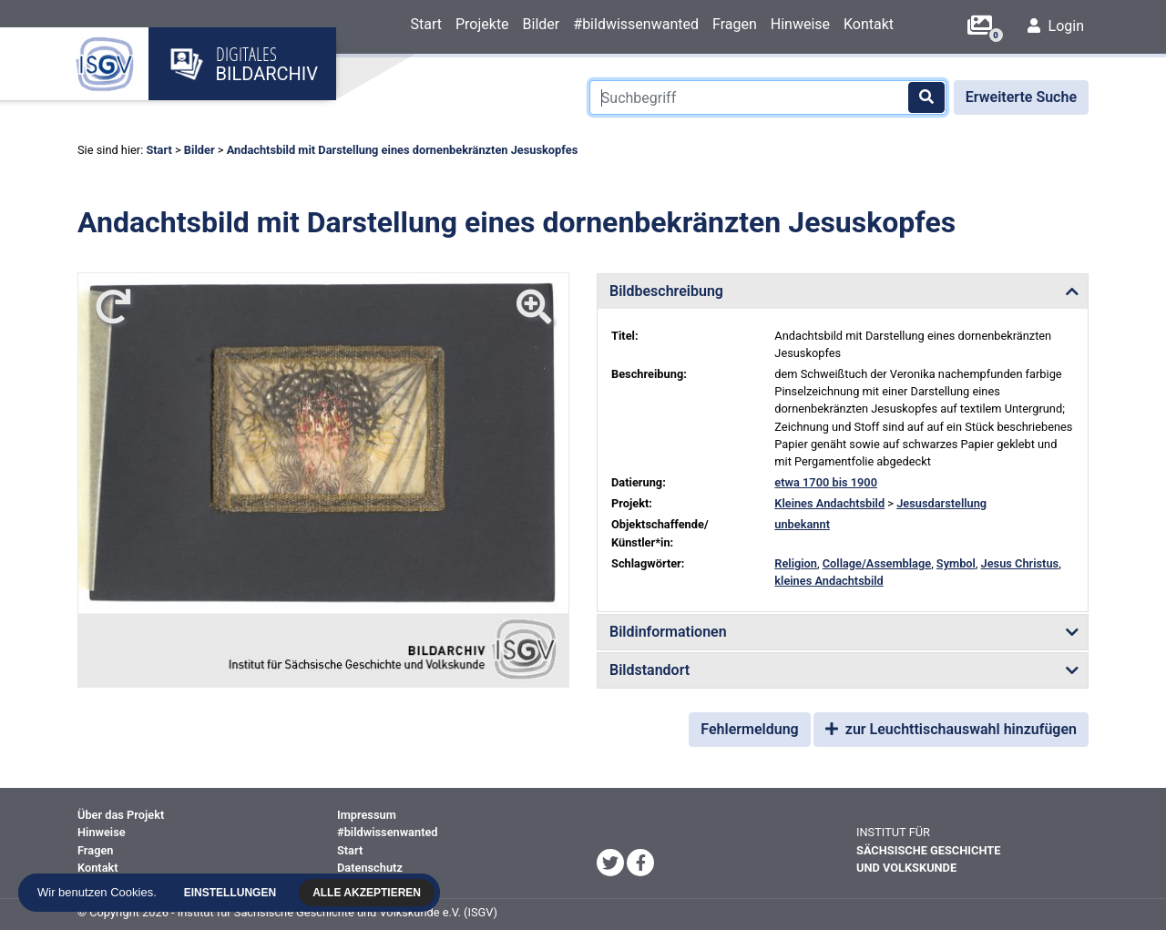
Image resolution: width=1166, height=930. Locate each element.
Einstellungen (233, 892)
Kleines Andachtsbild (829, 503)
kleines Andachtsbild (828, 581)
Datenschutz (370, 867)
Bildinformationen (668, 631)
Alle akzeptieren (369, 892)
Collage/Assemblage (877, 563)
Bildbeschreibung (666, 291)
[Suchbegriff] (767, 97)
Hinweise (800, 24)
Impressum (366, 815)
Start (425, 24)
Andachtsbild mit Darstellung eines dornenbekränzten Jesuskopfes (402, 150)
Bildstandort (649, 670)
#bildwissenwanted (636, 24)
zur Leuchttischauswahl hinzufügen (951, 729)
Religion (795, 563)
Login (1056, 26)
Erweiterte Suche (1021, 97)
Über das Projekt (120, 815)
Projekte (482, 24)
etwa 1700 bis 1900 (825, 482)
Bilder (541, 24)
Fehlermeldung (749, 729)
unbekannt (802, 524)
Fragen (734, 24)
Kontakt (869, 24)
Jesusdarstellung (941, 503)
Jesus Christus (1020, 563)
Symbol (956, 563)
